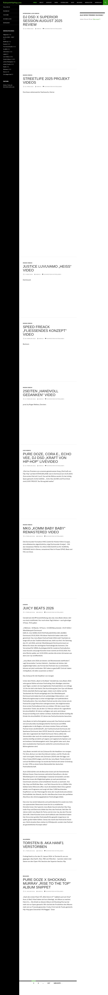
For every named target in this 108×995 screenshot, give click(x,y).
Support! (49, 2)
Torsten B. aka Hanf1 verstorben (43, 845)
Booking (79, 2)
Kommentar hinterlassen (53, 28)
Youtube (6, 15)
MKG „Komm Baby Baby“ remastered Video (44, 530)
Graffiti (5, 49)
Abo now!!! (96, 19)
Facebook (6, 11)
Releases (26, 876)
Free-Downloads (7, 46)
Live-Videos (35, 13)
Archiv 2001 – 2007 (8, 37)
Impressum (98, 2)
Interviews (27, 13)
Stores (5, 72)
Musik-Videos (27, 75)
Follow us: (6, 7)
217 (48, 983)
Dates (56, 2)
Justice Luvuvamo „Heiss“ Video (47, 268)
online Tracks (6, 64)
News (35, 2)
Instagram (6, 22)
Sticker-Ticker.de (7, 85)
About (41, 2)
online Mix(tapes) (8, 62)
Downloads (64, 2)
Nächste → (58, 983)
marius (38, 28)
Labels (5, 54)
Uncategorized (7, 74)
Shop (72, 2)
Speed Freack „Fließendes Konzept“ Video (45, 330)
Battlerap (5, 41)
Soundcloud (7, 19)
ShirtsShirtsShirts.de (8, 87)
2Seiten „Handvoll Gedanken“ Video (40, 393)
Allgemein (26, 839)
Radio (4, 67)
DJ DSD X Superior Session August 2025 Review (42, 20)
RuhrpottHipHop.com (12, 2)
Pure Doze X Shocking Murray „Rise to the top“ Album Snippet (47, 883)
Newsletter (88, 2)
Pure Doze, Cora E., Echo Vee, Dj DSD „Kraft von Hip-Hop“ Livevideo (47, 458)
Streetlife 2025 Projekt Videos (46, 80)
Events (25, 604)
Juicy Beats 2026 (38, 608)
